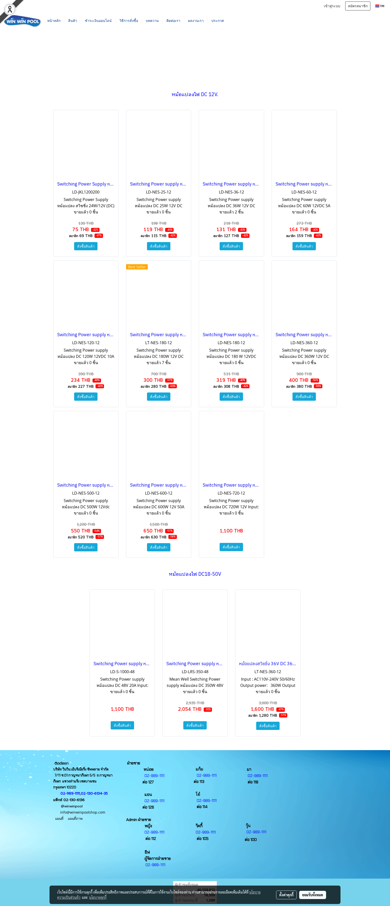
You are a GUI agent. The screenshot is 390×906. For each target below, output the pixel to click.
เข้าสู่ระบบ (332, 6)
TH (379, 6)
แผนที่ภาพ (76, 818)
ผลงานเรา (196, 21)
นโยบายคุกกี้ (97, 897)
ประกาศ (217, 21)
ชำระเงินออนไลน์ (98, 21)
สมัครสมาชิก (358, 6)
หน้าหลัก (53, 21)
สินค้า (72, 21)
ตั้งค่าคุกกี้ (286, 895)
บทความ (152, 21)
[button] (235, 21)
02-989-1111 (70, 793)
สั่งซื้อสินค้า (86, 246)
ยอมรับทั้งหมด (312, 895)
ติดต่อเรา (173, 21)
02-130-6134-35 (94, 793)
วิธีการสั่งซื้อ (128, 21)
